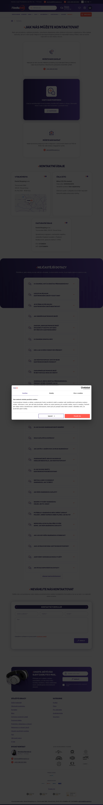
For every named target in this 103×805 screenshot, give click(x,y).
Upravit (51, 416)
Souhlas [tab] (24, 393)
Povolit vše (77, 416)
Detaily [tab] (51, 393)
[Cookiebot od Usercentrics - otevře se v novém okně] (82, 388)
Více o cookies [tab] (78, 393)
